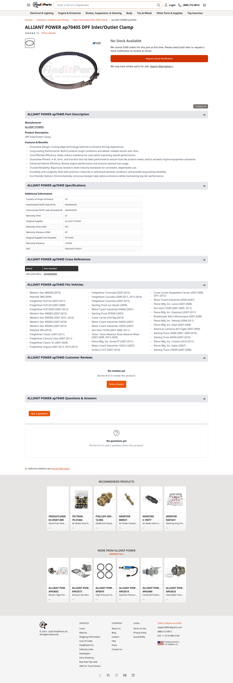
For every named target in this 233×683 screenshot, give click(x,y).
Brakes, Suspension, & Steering (104, 13)
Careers (115, 636)
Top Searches (195, 13)
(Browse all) (116, 554)
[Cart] (204, 5)
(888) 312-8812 (165, 631)
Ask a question (39, 413)
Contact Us (117, 649)
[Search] (106, 5)
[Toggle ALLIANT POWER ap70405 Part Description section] (204, 114)
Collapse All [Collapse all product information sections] (200, 106)
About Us (116, 628)
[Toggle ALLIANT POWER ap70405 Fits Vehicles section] (204, 285)
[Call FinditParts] (189, 5)
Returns (83, 632)
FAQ (114, 641)
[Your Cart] (204, 5)
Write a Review (48, 33)
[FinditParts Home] (42, 5)
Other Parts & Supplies (170, 13)
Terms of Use (139, 628)
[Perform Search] (158, 5)
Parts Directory (86, 657)
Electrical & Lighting (41, 13)
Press (114, 645)
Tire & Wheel (144, 13)
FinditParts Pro (86, 645)
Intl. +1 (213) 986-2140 (168, 635)
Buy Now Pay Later (88, 661)
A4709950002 (50, 274)
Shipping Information (89, 636)
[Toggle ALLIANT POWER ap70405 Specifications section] (204, 186)
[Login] (170, 5)
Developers (84, 653)
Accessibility (139, 636)
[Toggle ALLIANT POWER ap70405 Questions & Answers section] (204, 398)
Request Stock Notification (159, 58)
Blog (114, 632)
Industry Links (86, 649)
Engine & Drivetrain (69, 13)
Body (129, 13)
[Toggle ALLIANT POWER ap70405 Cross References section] (204, 259)
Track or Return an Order (170, 623)
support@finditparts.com (170, 627)
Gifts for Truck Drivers (90, 666)
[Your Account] (170, 5)
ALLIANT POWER (34, 127)
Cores (82, 628)
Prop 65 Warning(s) (60, 468)
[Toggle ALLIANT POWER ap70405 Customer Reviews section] (204, 358)
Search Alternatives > (161, 66)
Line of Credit (85, 641)
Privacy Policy (140, 632)
